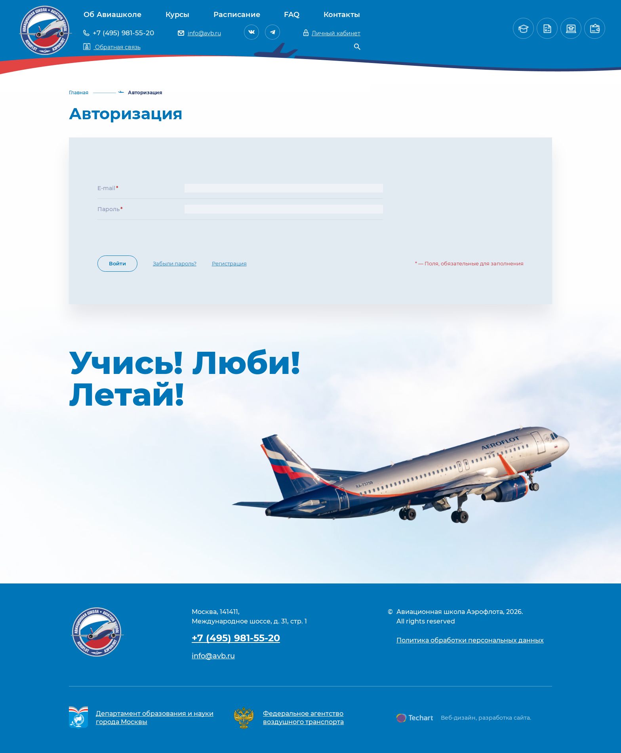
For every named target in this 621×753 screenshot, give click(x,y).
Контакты (342, 14)
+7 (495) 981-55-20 (236, 638)
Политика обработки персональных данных (470, 640)
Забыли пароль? (174, 263)
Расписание (236, 14)
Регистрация (229, 263)
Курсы (178, 14)
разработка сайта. (504, 717)
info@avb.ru (213, 656)
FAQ (291, 14)
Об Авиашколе (112, 14)
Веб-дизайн (458, 717)
